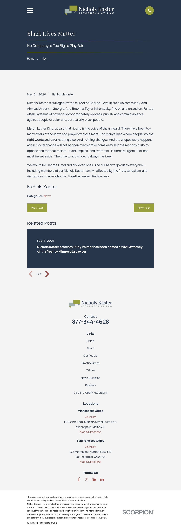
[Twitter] (87, 479)
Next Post (144, 208)
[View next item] (47, 274)
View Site (90, 417)
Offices (90, 370)
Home (90, 341)
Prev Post (37, 208)
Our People (90, 355)
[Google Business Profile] (94, 479)
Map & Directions (90, 432)
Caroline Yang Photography (90, 392)
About (90, 348)
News (47, 196)
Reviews (90, 385)
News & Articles (90, 378)
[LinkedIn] (102, 479)
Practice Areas (91, 363)
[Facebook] (79, 479)
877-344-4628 (90, 321)
